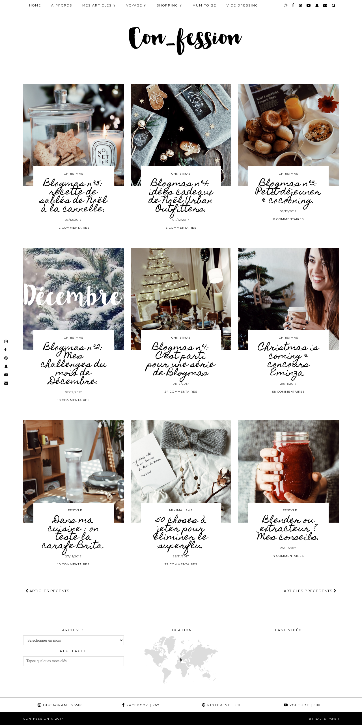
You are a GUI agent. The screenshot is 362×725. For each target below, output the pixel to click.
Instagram (60, 705)
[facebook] (293, 5)
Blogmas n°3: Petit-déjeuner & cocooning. (288, 192)
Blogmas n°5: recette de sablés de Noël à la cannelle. (73, 196)
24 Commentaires (181, 391)
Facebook (141, 705)
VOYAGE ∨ (136, 5)
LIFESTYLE (73, 510)
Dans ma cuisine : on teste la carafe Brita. (73, 533)
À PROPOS (61, 5)
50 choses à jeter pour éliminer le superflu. (181, 533)
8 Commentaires (288, 219)
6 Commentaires (181, 228)
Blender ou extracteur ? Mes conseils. (288, 529)
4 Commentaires (288, 556)
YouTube (302, 705)
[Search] (334, 5)
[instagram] (286, 5)
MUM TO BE (204, 5)
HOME (35, 5)
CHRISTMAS (73, 174)
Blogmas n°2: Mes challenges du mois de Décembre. (73, 365)
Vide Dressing (242, 5)
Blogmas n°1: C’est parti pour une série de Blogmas (181, 360)
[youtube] (309, 5)
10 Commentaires (73, 400)
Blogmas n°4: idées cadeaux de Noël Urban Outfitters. (181, 196)
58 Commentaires (288, 391)
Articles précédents (310, 590)
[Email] (325, 5)
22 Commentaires (181, 564)
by (324, 718)
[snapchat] (317, 5)
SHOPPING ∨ (169, 5)
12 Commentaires (73, 228)
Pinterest (221, 705)
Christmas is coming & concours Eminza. (288, 360)
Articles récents (47, 590)
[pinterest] (301, 5)
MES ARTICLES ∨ (99, 5)
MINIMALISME (181, 510)
